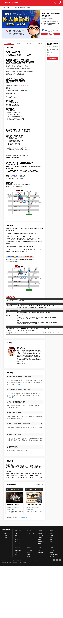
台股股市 (52, 533)
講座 (16, 537)
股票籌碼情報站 (14, 175)
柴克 (32, 509)
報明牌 (28, 556)
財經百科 (40, 539)
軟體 (16, 535)
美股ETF (52, 539)
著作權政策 (14, 562)
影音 (16, 541)
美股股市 (52, 535)
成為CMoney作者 (54, 554)
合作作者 (17, 544)
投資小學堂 (41, 537)
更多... (19, 384)
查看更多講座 (38, 485)
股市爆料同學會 (30, 533)
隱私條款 (4, 562)
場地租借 (52, 556)
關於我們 (6, 533)
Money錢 (40, 535)
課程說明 (19, 43)
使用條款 (9, 562)
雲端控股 (29, 554)
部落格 (5, 535)
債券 (51, 541)
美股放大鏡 (41, 541)
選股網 (28, 552)
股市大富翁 (29, 550)
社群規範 (20, 562)
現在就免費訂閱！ (24, 517)
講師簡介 (29, 43)
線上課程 (17, 539)
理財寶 (17, 533)
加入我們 (6, 537)
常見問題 (40, 43)
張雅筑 (12, 509)
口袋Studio (41, 552)
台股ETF (52, 537)
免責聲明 (25, 562)
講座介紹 (9, 43)
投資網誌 (40, 533)
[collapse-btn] (2, 3)
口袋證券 (40, 544)
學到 (39, 550)
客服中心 (52, 550)
